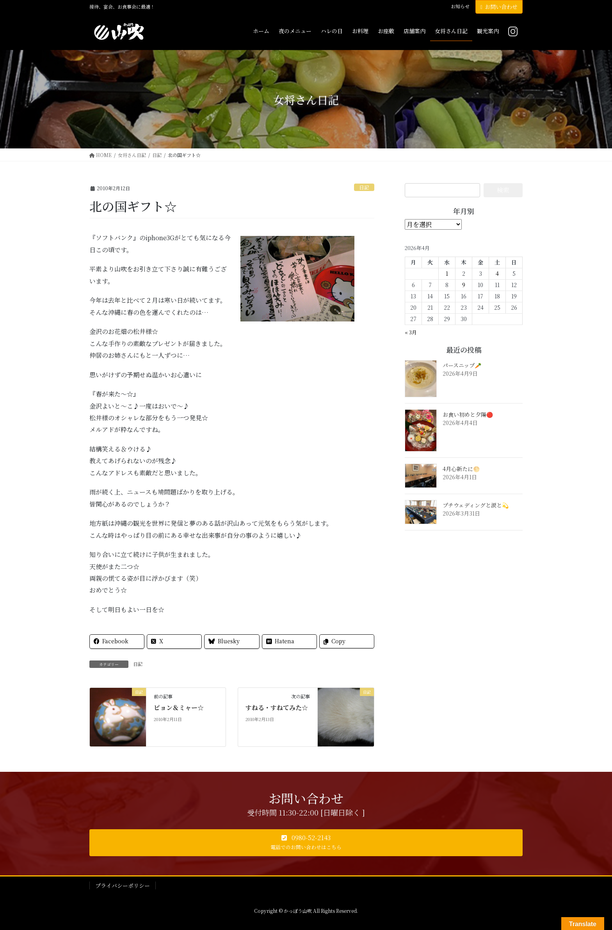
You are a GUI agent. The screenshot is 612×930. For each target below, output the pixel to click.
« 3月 (411, 332)
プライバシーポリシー (122, 885)
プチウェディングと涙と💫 (476, 505)
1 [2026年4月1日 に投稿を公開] (447, 273)
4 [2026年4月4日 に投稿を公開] (497, 273)
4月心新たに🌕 (461, 469)
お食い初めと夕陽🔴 (468, 414)
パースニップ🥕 (462, 365)
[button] (306, 843)
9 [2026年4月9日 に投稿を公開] (463, 285)
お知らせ (460, 6)
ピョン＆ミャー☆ (179, 707)
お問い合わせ (499, 7)
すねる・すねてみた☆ (277, 707)
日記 (364, 187)
